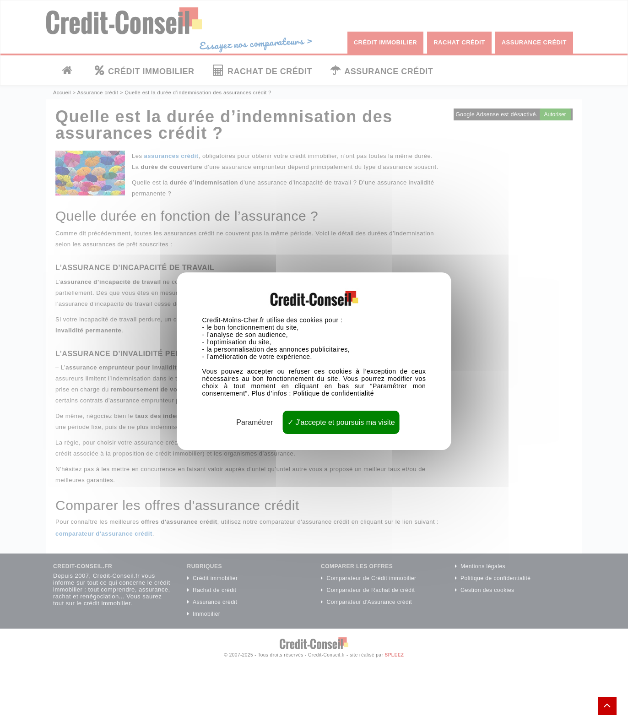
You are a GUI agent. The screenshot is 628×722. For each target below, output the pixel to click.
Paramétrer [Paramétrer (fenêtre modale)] (254, 422)
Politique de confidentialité (333, 392)
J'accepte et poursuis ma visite (341, 422)
